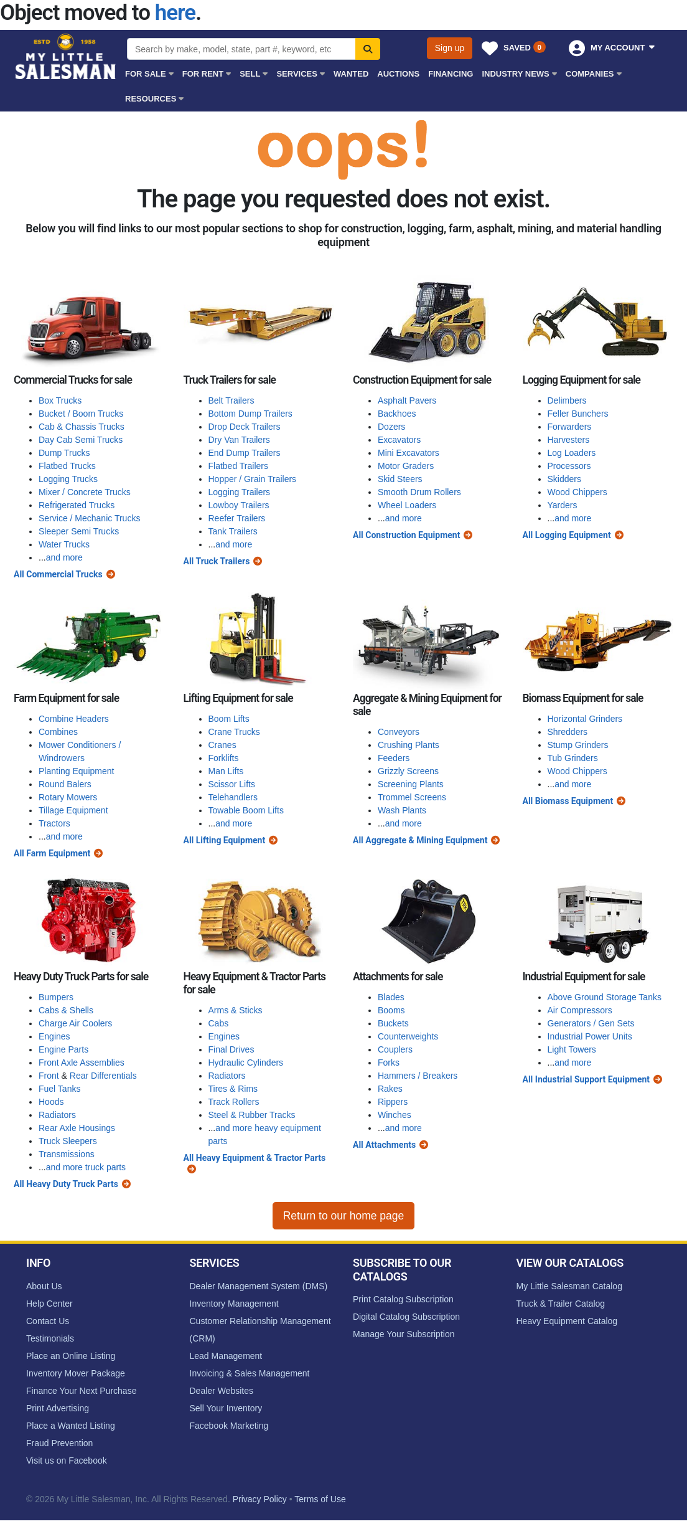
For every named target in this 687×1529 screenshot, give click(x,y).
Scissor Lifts (231, 784)
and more (64, 557)
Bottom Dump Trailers (250, 414)
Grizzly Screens (408, 771)
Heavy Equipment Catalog (567, 1321)
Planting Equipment (76, 771)
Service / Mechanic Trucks (89, 518)
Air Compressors (580, 1010)
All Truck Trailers (217, 561)
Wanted (351, 73)
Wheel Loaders (407, 505)
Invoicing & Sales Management (250, 1373)
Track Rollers (233, 1102)
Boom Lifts (229, 719)
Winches (394, 1115)
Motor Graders (406, 466)
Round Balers (65, 784)
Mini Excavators (408, 453)
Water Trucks (64, 544)
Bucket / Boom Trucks (81, 414)
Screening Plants (411, 784)
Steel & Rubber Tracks (252, 1115)
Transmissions (67, 1154)
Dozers (391, 427)
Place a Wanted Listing (70, 1426)
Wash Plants (402, 810)
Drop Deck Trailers (244, 427)
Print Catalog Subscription (403, 1299)
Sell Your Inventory (226, 1408)
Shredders (568, 732)
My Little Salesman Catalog (569, 1286)
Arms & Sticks (235, 1010)
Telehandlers (233, 797)
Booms (391, 1010)
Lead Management (226, 1356)
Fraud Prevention (59, 1443)
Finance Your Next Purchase (81, 1391)
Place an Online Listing (70, 1356)
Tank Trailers (233, 531)
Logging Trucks (68, 479)
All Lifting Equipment (225, 840)
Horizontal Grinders (585, 719)
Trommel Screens (412, 797)
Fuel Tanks (59, 1089)
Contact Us (47, 1321)
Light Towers (572, 1049)
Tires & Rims (233, 1089)
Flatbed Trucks (67, 466)
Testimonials (50, 1338)
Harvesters (569, 440)
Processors (569, 466)
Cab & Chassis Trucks (81, 427)
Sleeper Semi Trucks (79, 531)
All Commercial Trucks (58, 574)
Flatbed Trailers (238, 466)
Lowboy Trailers (238, 505)
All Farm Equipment (52, 853)
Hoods (51, 1102)
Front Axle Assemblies (81, 1062)
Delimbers (567, 400)
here (175, 13)
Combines (58, 732)
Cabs (218, 1023)
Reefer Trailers (237, 518)
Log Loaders (572, 453)
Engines (54, 1036)
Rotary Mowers (68, 797)
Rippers (393, 1102)
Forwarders (570, 427)
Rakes (390, 1089)
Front (49, 1076)
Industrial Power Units (590, 1036)
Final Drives (231, 1049)
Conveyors (398, 732)
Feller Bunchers (578, 414)
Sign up (449, 48)
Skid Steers (400, 479)
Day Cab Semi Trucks (81, 440)
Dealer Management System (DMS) (259, 1286)
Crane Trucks (234, 732)
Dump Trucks (64, 453)
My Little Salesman (66, 56)
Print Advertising (57, 1408)
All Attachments (384, 1145)
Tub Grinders (573, 758)
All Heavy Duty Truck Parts (66, 1184)
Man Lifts (226, 771)
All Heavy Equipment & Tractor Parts (255, 1158)
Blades (391, 997)
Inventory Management (234, 1304)
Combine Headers (74, 719)
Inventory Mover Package (75, 1373)
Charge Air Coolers (75, 1023)
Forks (389, 1062)
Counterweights (408, 1036)
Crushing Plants (408, 745)
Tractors (54, 823)
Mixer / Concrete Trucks (85, 492)
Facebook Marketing (229, 1426)
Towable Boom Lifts (246, 810)
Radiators (57, 1115)
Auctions (398, 73)
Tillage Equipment (73, 810)
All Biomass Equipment (568, 801)
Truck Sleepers (68, 1141)
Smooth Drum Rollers (419, 492)
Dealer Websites (221, 1391)
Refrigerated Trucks (77, 505)
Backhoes (397, 414)
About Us (44, 1286)
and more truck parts (86, 1167)
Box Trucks (60, 400)
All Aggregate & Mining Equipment (420, 840)
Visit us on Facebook (66, 1460)
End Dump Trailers (244, 453)
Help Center (49, 1304)
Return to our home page (343, 1215)
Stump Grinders (578, 745)
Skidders (564, 479)
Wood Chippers (577, 492)
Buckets (393, 1023)
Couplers (395, 1049)
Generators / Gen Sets (591, 1023)
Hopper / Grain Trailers (252, 479)
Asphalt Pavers (407, 400)
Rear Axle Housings (77, 1128)
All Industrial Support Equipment (586, 1079)
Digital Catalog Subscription (406, 1317)
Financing (450, 73)
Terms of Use (319, 1499)
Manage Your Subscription (403, 1334)
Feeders (393, 758)
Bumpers (56, 997)
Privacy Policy (260, 1499)
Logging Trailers (239, 492)
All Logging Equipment (567, 535)
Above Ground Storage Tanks (604, 997)
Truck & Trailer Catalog (560, 1304)
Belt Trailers (231, 400)
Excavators (399, 440)
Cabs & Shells (66, 1010)
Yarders (562, 505)
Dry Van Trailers (239, 440)
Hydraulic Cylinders (246, 1062)
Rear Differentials (103, 1076)
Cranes (222, 745)
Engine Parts (63, 1049)
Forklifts (223, 758)
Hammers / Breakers (417, 1076)
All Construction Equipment (406, 535)
